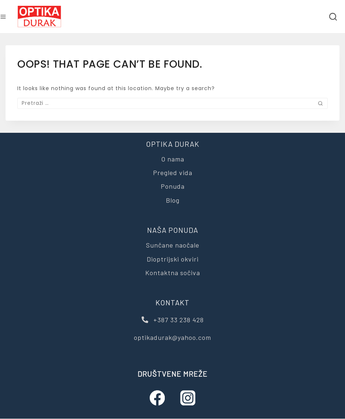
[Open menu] (3, 17)
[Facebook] (157, 398)
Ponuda (173, 186)
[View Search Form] (333, 16)
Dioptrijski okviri (173, 259)
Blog (172, 200)
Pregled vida (172, 172)
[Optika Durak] (39, 17)
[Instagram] (187, 398)
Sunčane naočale (172, 245)
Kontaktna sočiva (172, 273)
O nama (172, 159)
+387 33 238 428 (173, 320)
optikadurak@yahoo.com (172, 337)
